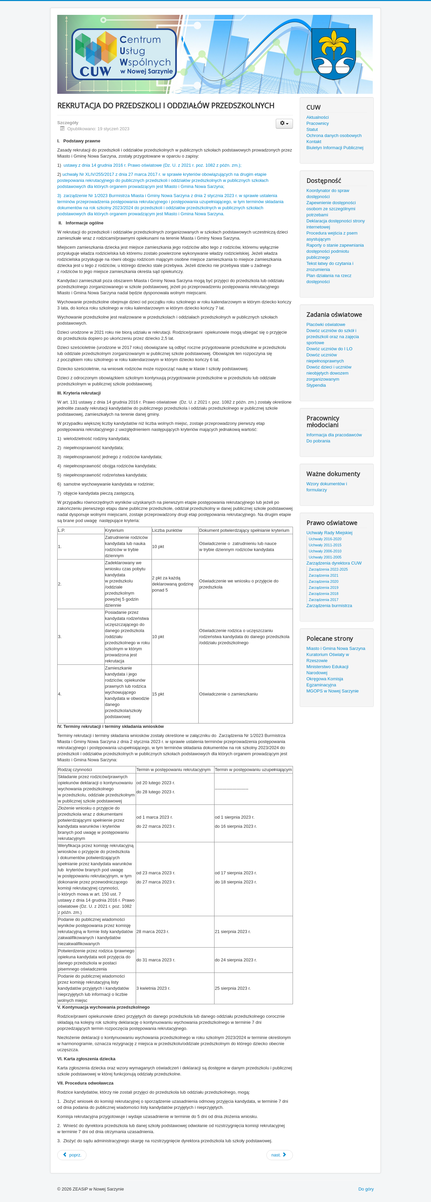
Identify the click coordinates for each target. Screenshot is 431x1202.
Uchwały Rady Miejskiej (329, 532)
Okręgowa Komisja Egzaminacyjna (324, 681)
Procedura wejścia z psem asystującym (332, 236)
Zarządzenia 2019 (323, 587)
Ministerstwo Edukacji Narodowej (327, 669)
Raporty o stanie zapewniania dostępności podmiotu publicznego (335, 251)
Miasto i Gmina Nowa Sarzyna (335, 648)
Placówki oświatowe (325, 324)
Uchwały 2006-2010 (325, 551)
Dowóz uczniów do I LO (329, 348)
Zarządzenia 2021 (323, 575)
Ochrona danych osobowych (334, 135)
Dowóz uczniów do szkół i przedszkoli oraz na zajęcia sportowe (332, 336)
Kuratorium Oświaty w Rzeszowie (327, 657)
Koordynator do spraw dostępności (327, 193)
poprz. (71, 1154)
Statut (312, 129)
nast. (279, 1154)
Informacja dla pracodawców (334, 434)
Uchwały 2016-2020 (325, 539)
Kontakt (313, 141)
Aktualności (317, 117)
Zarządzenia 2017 (323, 600)
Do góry (366, 1189)
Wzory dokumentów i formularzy (326, 486)
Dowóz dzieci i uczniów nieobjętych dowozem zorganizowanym (329, 373)
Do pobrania (318, 440)
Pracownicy (317, 123)
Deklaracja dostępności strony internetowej (335, 223)
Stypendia (316, 385)
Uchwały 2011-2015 (325, 545)
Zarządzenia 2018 (323, 594)
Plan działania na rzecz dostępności (329, 278)
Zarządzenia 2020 (323, 581)
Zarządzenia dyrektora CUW (334, 563)
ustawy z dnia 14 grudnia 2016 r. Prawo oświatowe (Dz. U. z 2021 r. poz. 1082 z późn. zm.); (152, 165)
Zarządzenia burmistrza (329, 605)
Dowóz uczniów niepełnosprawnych (325, 357)
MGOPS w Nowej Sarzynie (332, 690)
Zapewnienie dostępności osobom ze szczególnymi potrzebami (331, 208)
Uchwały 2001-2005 (325, 557)
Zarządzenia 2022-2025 (328, 569)
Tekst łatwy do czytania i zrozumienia (329, 266)
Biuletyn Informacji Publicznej (334, 147)
